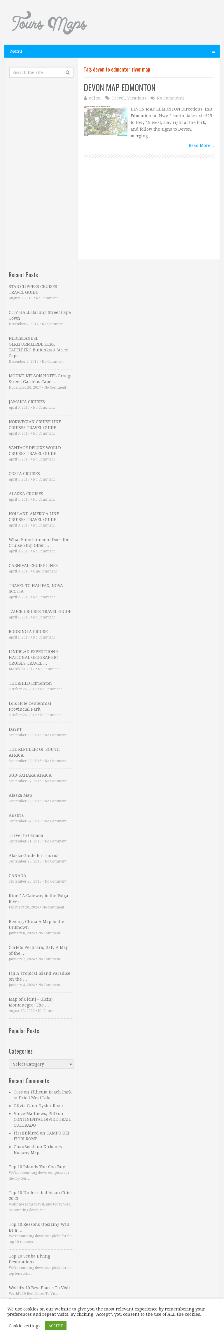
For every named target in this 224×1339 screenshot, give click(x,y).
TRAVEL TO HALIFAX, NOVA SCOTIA (36, 588)
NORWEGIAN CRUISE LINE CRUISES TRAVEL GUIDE (35, 424)
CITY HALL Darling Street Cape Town (40, 315)
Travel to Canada (26, 835)
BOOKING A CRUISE (28, 631)
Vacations (136, 98)
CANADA (17, 875)
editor (95, 98)
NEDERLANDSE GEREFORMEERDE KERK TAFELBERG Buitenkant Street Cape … (39, 347)
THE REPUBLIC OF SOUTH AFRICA (34, 752)
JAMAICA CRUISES (27, 401)
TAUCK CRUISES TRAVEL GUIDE (40, 611)
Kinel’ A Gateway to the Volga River (38, 898)
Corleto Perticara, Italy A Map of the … (39, 950)
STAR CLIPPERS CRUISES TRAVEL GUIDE (33, 289)
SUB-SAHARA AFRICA (30, 775)
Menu (16, 51)
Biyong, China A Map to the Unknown (36, 924)
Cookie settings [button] (25, 1326)
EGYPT (15, 729)
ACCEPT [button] (55, 1326)
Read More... (201, 145)
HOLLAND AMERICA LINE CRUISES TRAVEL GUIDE (34, 516)
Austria (16, 815)
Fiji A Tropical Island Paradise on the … (39, 976)
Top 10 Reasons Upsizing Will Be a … (39, 1227)
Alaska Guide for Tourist (34, 855)
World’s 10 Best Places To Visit (39, 1287)
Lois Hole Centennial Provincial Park (30, 706)
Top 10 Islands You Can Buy (37, 1166)
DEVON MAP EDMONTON (119, 87)
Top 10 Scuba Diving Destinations (29, 1259)
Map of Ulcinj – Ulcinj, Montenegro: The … (31, 1002)
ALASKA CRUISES (26, 493)
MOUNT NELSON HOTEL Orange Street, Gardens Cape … (41, 379)
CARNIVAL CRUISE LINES (33, 565)
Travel (118, 98)
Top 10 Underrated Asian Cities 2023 (41, 1195)
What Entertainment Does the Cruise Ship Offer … (39, 542)
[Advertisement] (149, 218)
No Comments (171, 98)
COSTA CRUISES (24, 473)
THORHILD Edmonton (30, 683)
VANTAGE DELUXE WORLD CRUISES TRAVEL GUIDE (35, 450)
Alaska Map (20, 795)
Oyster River (51, 1105)
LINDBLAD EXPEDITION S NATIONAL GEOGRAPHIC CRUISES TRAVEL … (34, 657)
